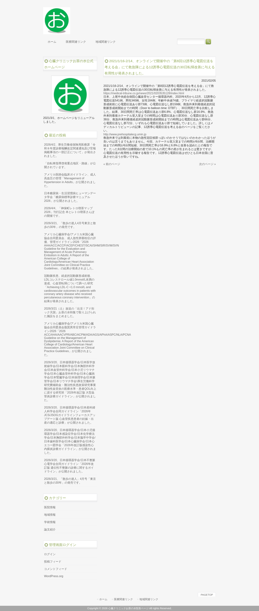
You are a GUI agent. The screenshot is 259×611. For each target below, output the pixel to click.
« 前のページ (111, 164)
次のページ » (207, 164)
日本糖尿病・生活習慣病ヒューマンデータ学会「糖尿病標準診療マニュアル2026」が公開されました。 (70, 197)
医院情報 (50, 507)
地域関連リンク (148, 599)
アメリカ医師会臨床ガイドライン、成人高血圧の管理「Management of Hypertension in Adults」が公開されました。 (70, 180)
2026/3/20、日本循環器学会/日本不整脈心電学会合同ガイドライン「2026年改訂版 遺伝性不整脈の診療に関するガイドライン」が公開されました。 (69, 466)
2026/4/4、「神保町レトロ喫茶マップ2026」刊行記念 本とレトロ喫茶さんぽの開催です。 (69, 212)
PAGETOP (207, 594)
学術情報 (50, 522)
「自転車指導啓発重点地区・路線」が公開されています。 (70, 165)
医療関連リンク (123, 599)
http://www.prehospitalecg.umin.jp (124, 134)
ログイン (50, 554)
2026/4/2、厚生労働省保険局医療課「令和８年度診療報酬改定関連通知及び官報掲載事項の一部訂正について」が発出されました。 (70, 150)
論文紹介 (50, 529)
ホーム (103, 599)
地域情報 (50, 514)
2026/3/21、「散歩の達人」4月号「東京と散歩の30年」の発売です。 (70, 480)
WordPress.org (53, 576)
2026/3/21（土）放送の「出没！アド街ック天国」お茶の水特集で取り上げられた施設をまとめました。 (70, 312)
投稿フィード (52, 561)
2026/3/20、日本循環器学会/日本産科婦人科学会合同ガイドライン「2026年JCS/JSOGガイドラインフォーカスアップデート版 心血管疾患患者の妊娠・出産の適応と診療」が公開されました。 (70, 415)
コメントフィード (55, 568)
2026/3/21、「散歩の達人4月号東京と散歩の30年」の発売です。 (70, 225)
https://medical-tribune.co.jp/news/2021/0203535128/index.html (143, 93)
